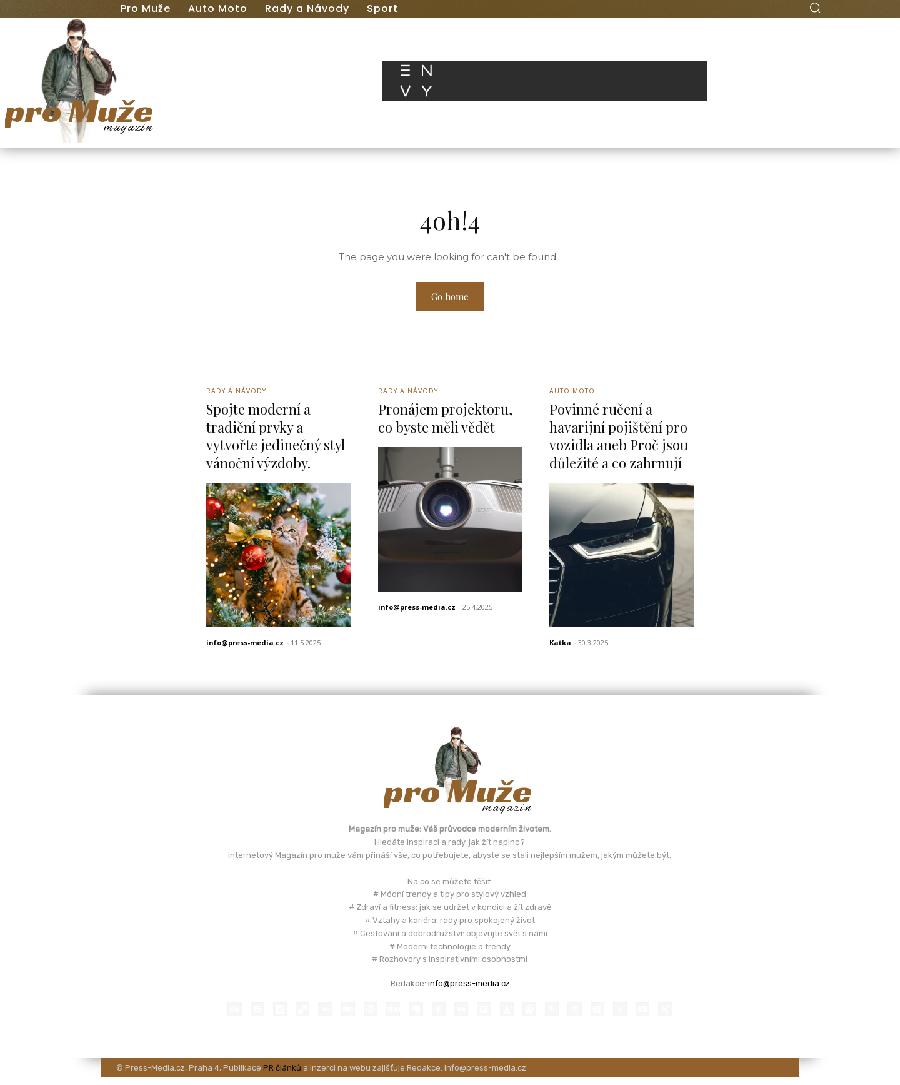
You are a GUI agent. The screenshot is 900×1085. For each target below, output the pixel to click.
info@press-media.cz (245, 647)
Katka (560, 647)
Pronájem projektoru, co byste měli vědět (445, 422)
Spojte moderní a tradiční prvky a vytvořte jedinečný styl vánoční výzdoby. (275, 440)
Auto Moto (573, 394)
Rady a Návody (237, 394)
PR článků (282, 1074)
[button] (815, 7)
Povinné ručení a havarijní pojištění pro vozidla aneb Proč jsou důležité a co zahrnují (618, 440)
